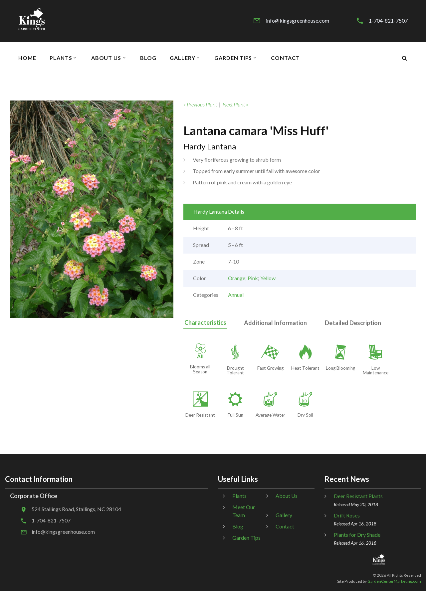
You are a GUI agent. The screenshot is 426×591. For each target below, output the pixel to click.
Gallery (182, 58)
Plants (61, 58)
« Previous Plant (200, 104)
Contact (285, 58)
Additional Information (272, 322)
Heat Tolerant (305, 368)
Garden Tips (233, 58)
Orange (236, 278)
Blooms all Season (200, 369)
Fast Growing (270, 368)
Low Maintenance (375, 370)
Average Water (270, 415)
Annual (236, 295)
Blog (148, 58)
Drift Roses (347, 515)
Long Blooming (340, 368)
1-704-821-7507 (388, 20)
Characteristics (204, 322)
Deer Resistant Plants (358, 496)
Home (27, 58)
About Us (106, 58)
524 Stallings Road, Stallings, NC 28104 (76, 509)
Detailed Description (348, 322)
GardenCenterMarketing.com (394, 581)
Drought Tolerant (235, 370)
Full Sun (235, 415)
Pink (253, 278)
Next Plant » (235, 104)
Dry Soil (305, 415)
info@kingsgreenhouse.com (297, 20)
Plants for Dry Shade (357, 535)
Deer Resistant (200, 415)
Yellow (268, 278)
